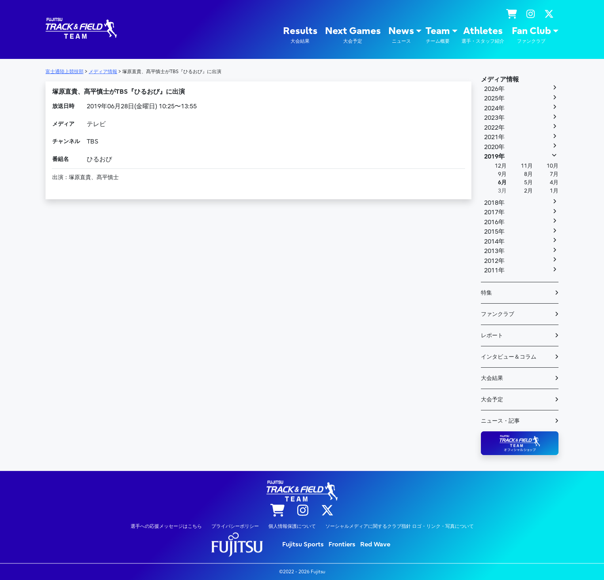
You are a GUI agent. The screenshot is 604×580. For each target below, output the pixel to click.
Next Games (353, 35)
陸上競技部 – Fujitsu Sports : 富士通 (81, 28)
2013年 (494, 251)
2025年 (494, 98)
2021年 (494, 137)
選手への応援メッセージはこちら (166, 526)
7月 (554, 174)
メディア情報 (500, 79)
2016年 (494, 222)
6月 (502, 182)
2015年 (494, 231)
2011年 (494, 270)
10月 (552, 165)
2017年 (494, 212)
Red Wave (375, 544)
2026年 (494, 89)
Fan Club (531, 35)
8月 (528, 174)
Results (300, 35)
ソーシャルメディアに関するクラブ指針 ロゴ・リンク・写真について (399, 526)
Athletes (483, 35)
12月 (501, 165)
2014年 (494, 241)
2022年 (494, 127)
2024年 (494, 108)
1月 (554, 190)
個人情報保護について (292, 526)
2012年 (494, 260)
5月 (528, 182)
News (401, 35)
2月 (528, 190)
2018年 (494, 202)
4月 (554, 182)
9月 (502, 174)
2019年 (494, 156)
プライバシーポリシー (235, 526)
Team (437, 35)
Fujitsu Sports (303, 544)
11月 (527, 165)
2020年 (494, 147)
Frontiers (342, 544)
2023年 (494, 117)
